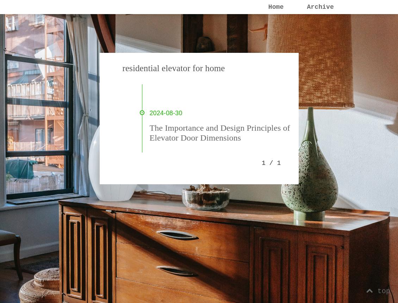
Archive (320, 7)
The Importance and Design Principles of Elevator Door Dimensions (220, 132)
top (378, 291)
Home (276, 7)
